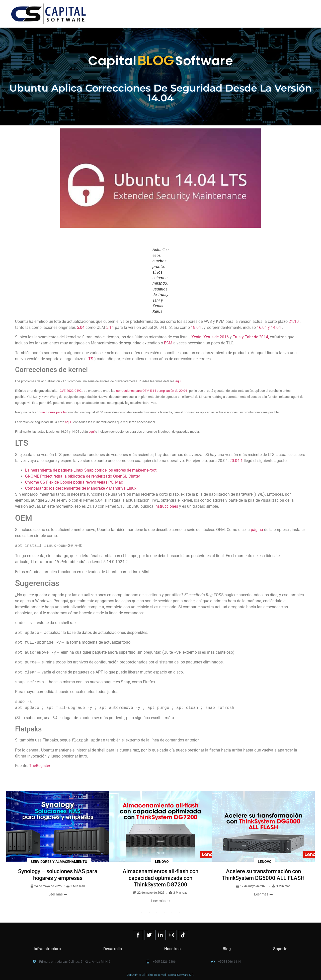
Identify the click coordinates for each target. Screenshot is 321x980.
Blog (227, 948)
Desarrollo (112, 948)
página (257, 529)
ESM (168, 343)
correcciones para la (51, 412)
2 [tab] (149, 912)
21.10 (294, 321)
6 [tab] (179, 912)
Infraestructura (47, 948)
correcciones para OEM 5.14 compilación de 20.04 (151, 391)
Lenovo (162, 862)
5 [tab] (171, 912)
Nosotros (172, 948)
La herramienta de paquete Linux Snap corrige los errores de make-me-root (90, 470)
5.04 (81, 327)
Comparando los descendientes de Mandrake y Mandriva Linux (80, 488)
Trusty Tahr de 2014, (251, 337)
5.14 (110, 327)
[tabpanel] (57, 844)
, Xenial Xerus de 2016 (209, 337)
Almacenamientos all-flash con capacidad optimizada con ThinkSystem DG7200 (160, 878)
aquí (178, 381)
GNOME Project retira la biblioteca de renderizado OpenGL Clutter (82, 476)
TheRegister (39, 765)
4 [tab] (164, 912)
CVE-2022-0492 (71, 391)
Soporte (280, 948)
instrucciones (166, 506)
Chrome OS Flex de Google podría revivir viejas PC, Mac (74, 482)
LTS (90, 358)
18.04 (196, 327)
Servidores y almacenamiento (59, 862)
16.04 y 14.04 (269, 327)
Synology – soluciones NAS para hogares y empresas (57, 874)
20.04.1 (236, 460)
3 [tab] (156, 912)
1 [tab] (141, 912)
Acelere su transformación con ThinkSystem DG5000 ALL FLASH (263, 874)
